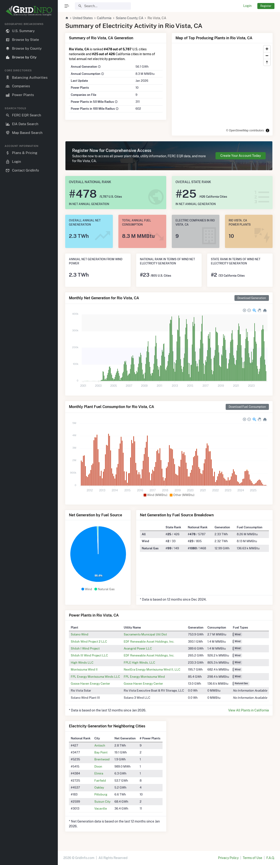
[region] (29, 440)
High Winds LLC (82, 662)
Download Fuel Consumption (247, 406)
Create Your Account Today (240, 155)
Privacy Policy (228, 858)
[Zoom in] (267, 48)
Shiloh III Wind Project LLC (89, 655)
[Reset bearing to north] (267, 62)
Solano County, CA (129, 18)
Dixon (98, 766)
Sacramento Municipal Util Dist (145, 634)
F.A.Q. (270, 858)
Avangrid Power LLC (138, 648)
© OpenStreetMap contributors (245, 130)
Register (265, 6)
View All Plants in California (248, 710)
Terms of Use (252, 858)
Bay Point (101, 752)
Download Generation (251, 298)
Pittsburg (100, 794)
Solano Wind (79, 634)
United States (83, 18)
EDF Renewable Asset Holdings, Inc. (149, 641)
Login (247, 6)
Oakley (99, 787)
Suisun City (102, 801)
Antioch (99, 745)
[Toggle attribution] (267, 130)
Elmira (98, 773)
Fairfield (100, 780)
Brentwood (102, 759)
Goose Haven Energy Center (90, 683)
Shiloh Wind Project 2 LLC (89, 641)
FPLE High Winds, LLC (139, 662)
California (104, 18)
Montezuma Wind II (84, 669)
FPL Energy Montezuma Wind (144, 676)
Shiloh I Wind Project (85, 648)
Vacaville (100, 808)
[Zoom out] (267, 55)
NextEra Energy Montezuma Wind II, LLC (152, 669)
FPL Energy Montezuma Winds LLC (95, 676)
